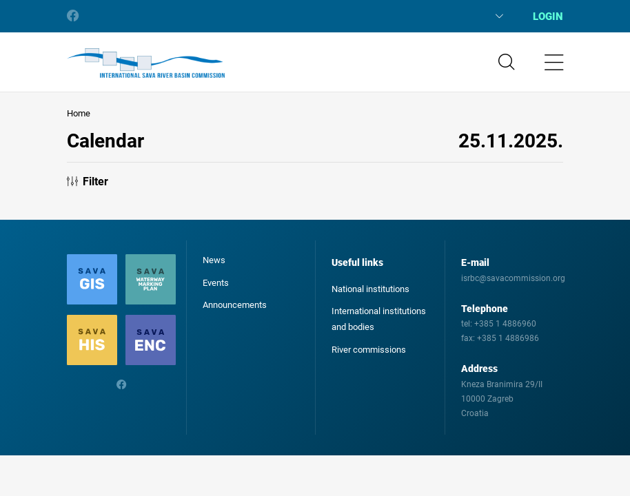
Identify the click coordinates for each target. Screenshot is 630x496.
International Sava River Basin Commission (146, 63)
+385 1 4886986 (508, 338)
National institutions (370, 289)
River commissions (369, 349)
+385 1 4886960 (505, 324)
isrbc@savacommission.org (513, 278)
